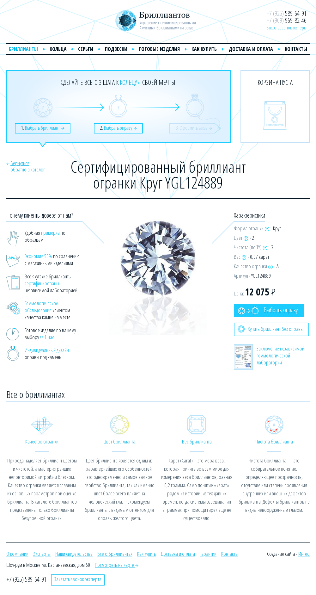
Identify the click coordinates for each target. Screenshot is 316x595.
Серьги (85, 49)
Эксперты (42, 553)
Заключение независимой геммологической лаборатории (280, 355)
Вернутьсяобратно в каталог (27, 166)
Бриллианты (23, 49)
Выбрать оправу (268, 310)
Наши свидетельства (74, 553)
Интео (304, 553)
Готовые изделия (159, 49)
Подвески (116, 49)
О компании (17, 553)
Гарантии (208, 553)
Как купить (204, 49)
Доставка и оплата (251, 49)
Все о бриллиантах (114, 553)
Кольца (58, 49)
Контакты (296, 49)
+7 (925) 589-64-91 (26, 579)
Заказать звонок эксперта (287, 27)
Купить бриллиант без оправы (270, 329)
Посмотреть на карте (116, 564)
